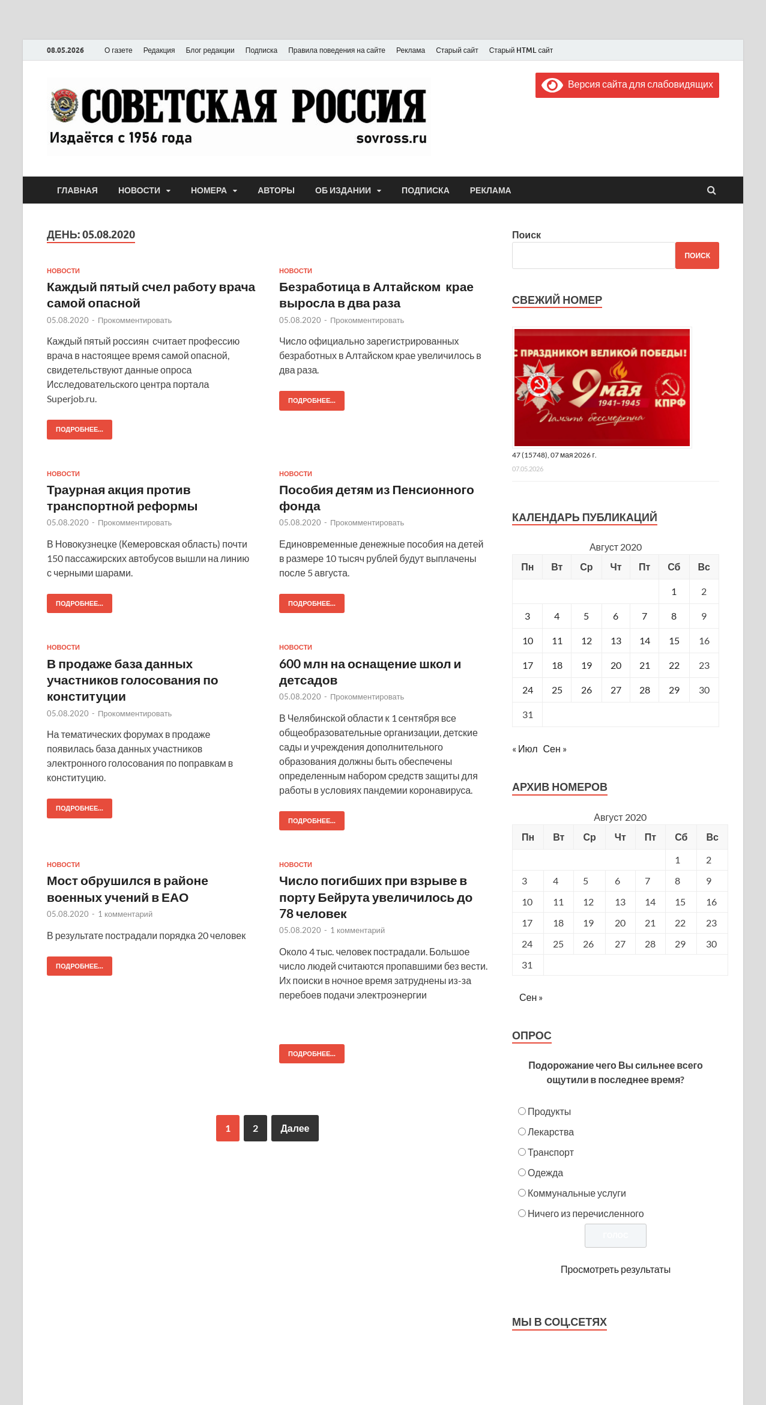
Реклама (410, 50)
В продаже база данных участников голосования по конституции (133, 680)
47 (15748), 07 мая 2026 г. (554, 454)
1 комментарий (125, 914)
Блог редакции (210, 50)
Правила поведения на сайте (336, 50)
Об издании (343, 190)
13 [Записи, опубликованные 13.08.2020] (616, 640)
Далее (294, 1128)
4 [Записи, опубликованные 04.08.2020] (556, 615)
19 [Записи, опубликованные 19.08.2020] (586, 665)
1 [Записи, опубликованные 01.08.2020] (674, 591)
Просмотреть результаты (616, 1269)
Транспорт (551, 1152)
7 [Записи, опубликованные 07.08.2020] (644, 615)
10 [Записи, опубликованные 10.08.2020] (527, 640)
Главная (77, 190)
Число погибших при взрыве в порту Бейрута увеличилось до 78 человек (375, 896)
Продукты (549, 1111)
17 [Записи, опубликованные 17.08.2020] (527, 665)
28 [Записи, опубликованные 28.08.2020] (644, 689)
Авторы (276, 190)
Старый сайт (457, 50)
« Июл (524, 748)
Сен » (555, 748)
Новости (139, 190)
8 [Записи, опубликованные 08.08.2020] (674, 615)
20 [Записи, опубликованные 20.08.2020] (616, 665)
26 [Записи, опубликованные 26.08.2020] (586, 689)
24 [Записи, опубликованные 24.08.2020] (527, 689)
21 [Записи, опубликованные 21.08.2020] (644, 665)
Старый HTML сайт (521, 50)
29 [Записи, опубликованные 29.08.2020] (674, 689)
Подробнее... (75, 427)
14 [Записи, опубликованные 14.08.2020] (644, 640)
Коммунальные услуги (577, 1192)
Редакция (159, 50)
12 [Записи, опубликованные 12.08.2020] (586, 640)
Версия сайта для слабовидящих (627, 83)
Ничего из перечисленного (586, 1213)
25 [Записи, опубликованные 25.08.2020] (557, 689)
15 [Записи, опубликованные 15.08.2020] (674, 640)
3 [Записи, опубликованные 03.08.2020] (527, 615)
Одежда (545, 1172)
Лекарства (551, 1131)
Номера (209, 190)
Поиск (526, 234)
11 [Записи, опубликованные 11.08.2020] (557, 640)
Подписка (261, 50)
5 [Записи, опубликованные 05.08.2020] (586, 615)
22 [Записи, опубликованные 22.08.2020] (674, 665)
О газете (118, 50)
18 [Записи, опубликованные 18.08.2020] (557, 665)
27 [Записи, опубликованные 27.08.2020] (616, 689)
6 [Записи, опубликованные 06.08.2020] (615, 615)
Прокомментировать (135, 320)
